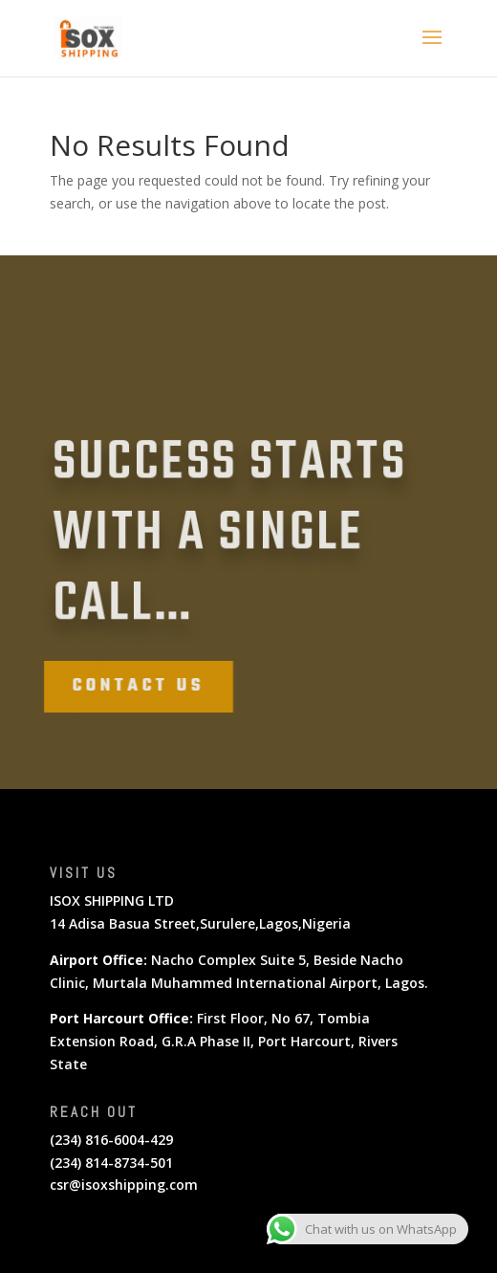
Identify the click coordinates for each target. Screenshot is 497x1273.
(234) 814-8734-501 (111, 1162)
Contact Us (129, 686)
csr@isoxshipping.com (124, 1184)
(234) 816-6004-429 (111, 1139)
